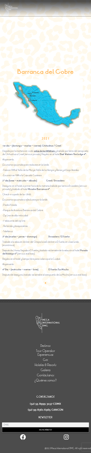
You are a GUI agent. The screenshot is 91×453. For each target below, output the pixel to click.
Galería (45, 370)
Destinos (45, 346)
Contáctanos (45, 375)
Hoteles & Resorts (45, 365)
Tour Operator (45, 351)
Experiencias (45, 355)
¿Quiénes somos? (45, 380)
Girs (45, 360)
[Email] (45, 424)
